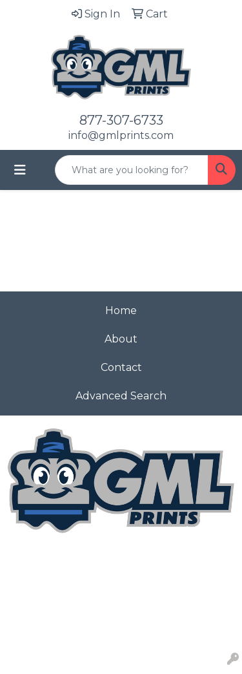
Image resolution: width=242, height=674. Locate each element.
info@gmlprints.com (121, 135)
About (121, 339)
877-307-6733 (121, 120)
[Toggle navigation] (20, 170)
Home (121, 310)
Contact (121, 367)
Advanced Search (121, 396)
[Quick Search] (131, 170)
